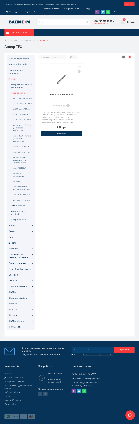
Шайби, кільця (16, 321)
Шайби (12, 292)
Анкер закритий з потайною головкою (21, 188)
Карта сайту (10, 404)
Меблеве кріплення (19, 58)
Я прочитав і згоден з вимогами (102, 355)
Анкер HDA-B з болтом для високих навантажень (22, 128)
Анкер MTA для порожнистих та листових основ (19, 160)
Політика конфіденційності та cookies (98, 355)
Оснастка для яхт (17, 263)
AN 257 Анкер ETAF (20, 114)
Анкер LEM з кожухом (21, 152)
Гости (46, 15)
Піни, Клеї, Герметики (20, 269)
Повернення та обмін (73, 8)
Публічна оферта (12, 392)
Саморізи (13, 274)
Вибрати (61, 133)
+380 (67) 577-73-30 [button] (84, 373)
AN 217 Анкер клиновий (22, 98)
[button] (33, 12)
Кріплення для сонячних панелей (18, 256)
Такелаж (13, 280)
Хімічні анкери (18, 205)
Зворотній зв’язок (12, 400)
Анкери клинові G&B (21, 194)
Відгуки (89, 8)
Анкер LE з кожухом (21, 146)
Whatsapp (108, 12)
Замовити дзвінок (101, 23)
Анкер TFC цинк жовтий (61, 94)
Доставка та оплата (52, 8)
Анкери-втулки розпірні (18, 212)
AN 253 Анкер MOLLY (21, 109)
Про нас (8, 373)
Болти (12, 225)
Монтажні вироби (18, 64)
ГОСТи (7, 396)
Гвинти (12, 237)
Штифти (13, 309)
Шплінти (13, 303)
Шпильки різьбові (18, 298)
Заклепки (13, 248)
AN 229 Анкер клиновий (22, 103)
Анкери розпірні (28, 40)
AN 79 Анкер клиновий (22, 120)
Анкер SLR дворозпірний (18, 174)
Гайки (12, 231)
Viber (97, 12)
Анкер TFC (17, 181)
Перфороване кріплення (16, 71)
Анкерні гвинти (18, 219)
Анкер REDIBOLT (19, 168)
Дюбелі (12, 242)
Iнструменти (15, 326)
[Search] (87, 22)
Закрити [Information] (129, 4)
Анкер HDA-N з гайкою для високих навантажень (22, 138)
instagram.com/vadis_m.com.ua (45, 394)
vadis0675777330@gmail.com (86, 378)
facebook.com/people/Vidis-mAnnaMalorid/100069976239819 (40, 394)
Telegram (103, 12)
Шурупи (13, 315)
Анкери (14, 40)
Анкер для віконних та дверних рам (21, 86)
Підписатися (124, 349)
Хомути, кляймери (18, 286)
